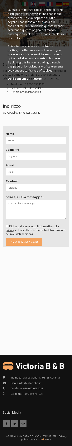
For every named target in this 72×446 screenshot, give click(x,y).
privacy (10, 230)
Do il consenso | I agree (25, 78)
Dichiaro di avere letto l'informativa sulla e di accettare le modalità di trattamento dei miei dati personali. (35, 230)
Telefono (12, 181)
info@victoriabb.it (30, 92)
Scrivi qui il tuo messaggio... (25, 197)
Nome (10, 134)
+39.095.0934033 (33, 388)
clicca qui (22, 26)
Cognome (12, 149)
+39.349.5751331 (33, 393)
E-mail (10, 165)
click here (54, 58)
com (46, 439)
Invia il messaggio (24, 242)
